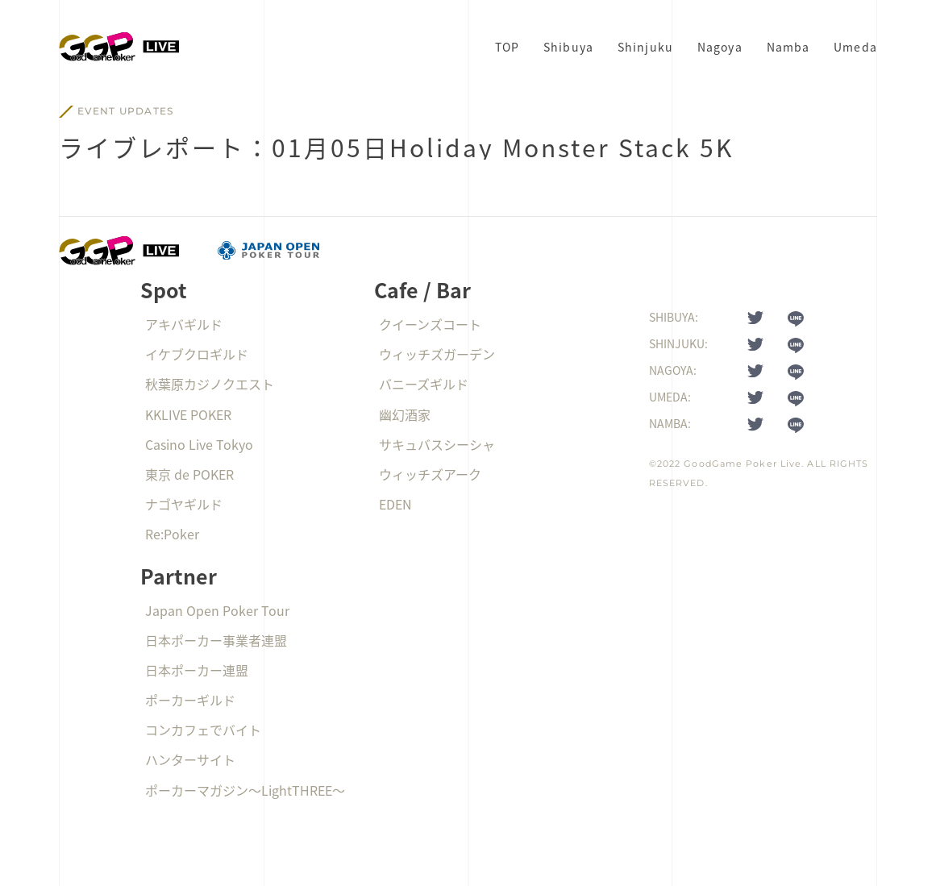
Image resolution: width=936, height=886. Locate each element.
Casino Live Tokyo (199, 444)
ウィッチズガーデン (437, 354)
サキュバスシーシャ (437, 444)
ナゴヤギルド (184, 504)
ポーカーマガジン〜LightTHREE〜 (245, 790)
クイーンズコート (430, 324)
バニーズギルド (423, 383)
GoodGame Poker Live (742, 463)
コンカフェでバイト (203, 729)
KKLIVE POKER (188, 414)
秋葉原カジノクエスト (209, 383)
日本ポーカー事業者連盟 (216, 640)
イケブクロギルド (196, 354)
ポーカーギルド (190, 699)
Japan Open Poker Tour (217, 610)
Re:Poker (172, 533)
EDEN (395, 504)
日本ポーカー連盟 (196, 670)
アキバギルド (184, 324)
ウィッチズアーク (430, 474)
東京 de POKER (189, 474)
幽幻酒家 (405, 414)
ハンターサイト (190, 759)
